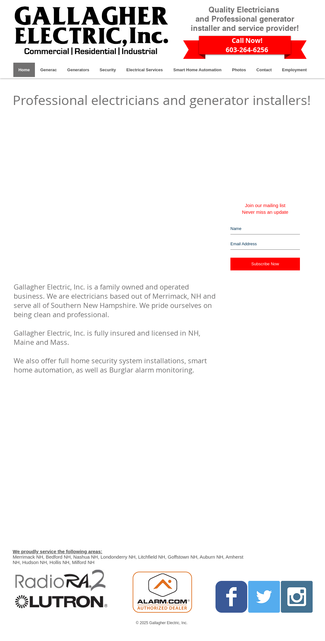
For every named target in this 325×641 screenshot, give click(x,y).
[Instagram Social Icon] (297, 597)
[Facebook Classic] (231, 597)
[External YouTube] (96, 181)
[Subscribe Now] (265, 264)
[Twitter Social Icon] (264, 597)
